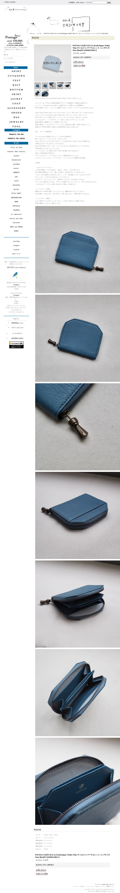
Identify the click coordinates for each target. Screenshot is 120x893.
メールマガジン (17, 333)
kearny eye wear (16, 219)
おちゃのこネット (108, 884)
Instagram (16, 245)
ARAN (16, 202)
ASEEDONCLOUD (16, 198)
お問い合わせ (80, 2)
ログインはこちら (17, 327)
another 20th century (16, 152)
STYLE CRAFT (16, 193)
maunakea (16, 185)
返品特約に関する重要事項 (82, 57)
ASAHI (16, 231)
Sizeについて (16, 254)
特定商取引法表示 (17, 338)
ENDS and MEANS (16, 227)
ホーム (32, 33)
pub (16, 177)
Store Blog (16, 241)
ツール (39, 33)
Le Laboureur (16, 214)
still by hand (16, 147)
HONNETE (16, 172)
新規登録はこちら (17, 323)
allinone (16, 223)
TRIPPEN (16, 210)
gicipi (16, 189)
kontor (16, 168)
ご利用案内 (71, 2)
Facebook (16, 250)
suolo (16, 181)
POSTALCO (16, 206)
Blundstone (16, 160)
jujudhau (16, 164)
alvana (16, 156)
